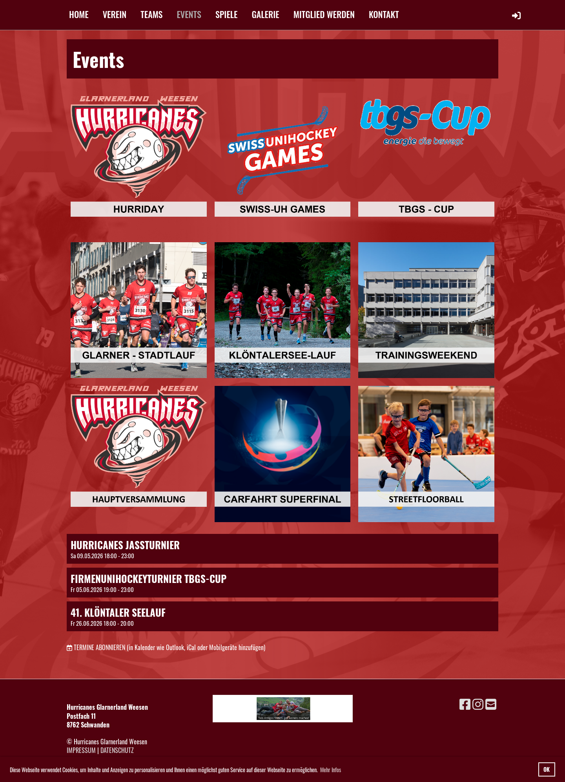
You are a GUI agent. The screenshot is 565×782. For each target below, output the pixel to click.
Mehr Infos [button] (330, 770)
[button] (282, 549)
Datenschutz (117, 750)
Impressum (81, 750)
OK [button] (546, 769)
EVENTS (189, 14)
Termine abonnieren (99, 647)
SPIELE (226, 14)
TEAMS (151, 14)
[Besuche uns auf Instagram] (477, 703)
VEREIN (115, 14)
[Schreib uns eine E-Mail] (490, 703)
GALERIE (265, 14)
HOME (79, 14)
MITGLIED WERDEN (324, 14)
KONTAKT (384, 14)
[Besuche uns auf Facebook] (464, 703)
